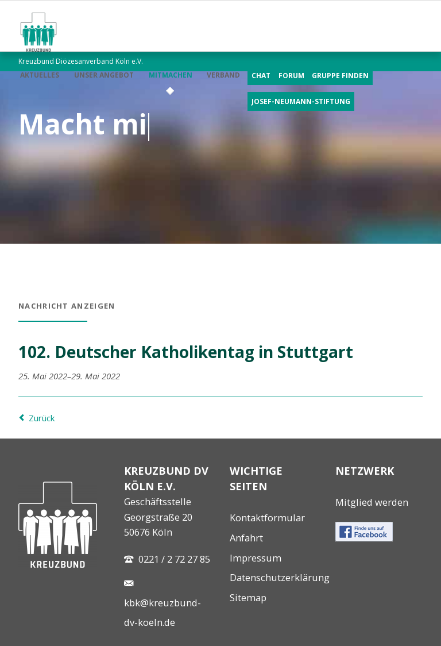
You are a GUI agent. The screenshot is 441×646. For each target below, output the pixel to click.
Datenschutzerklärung (280, 577)
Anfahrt (246, 537)
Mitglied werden (371, 502)
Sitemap (248, 597)
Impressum (255, 557)
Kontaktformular (267, 517)
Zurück (42, 418)
